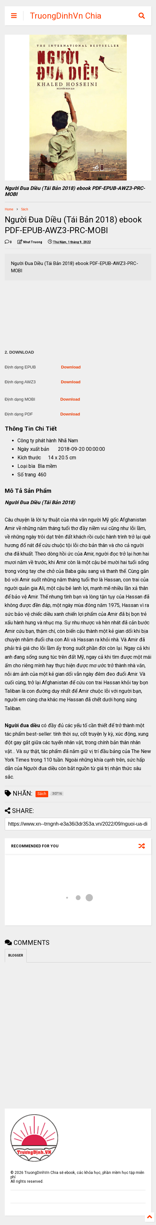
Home (9, 209)
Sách (24, 209)
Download (71, 367)
